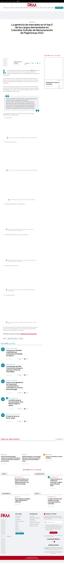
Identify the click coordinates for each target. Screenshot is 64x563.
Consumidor (17, 7)
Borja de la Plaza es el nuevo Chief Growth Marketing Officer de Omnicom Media (22, 481)
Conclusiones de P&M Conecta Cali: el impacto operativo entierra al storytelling (14, 369)
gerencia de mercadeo (12, 338)
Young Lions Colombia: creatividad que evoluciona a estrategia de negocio (14, 353)
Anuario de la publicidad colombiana (35, 518)
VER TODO (59, 439)
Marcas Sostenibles (24, 7)
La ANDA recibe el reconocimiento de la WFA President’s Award (15, 402)
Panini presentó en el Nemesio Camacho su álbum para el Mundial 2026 (56, 482)
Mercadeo (12, 7)
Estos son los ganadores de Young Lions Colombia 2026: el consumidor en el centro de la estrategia (14, 385)
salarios (21, 338)
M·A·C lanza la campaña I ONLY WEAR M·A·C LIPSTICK (22, 500)
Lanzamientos (54, 477)
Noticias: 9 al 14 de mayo (29, 334)
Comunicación (6, 7)
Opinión (41, 7)
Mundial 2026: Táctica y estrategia (52, 83)
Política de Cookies (34, 526)
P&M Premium (59, 7)
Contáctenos (33, 521)
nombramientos (19, 477)
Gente (33, 7)
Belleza (17, 496)
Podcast (37, 7)
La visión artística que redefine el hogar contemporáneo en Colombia (55, 501)
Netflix (24, 454)
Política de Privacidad (34, 524)
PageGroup (32, 70)
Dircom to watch (50, 7)
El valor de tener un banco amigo (12, 417)
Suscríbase (32, 516)
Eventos (45, 7)
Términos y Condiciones (35, 522)
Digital (30, 7)
